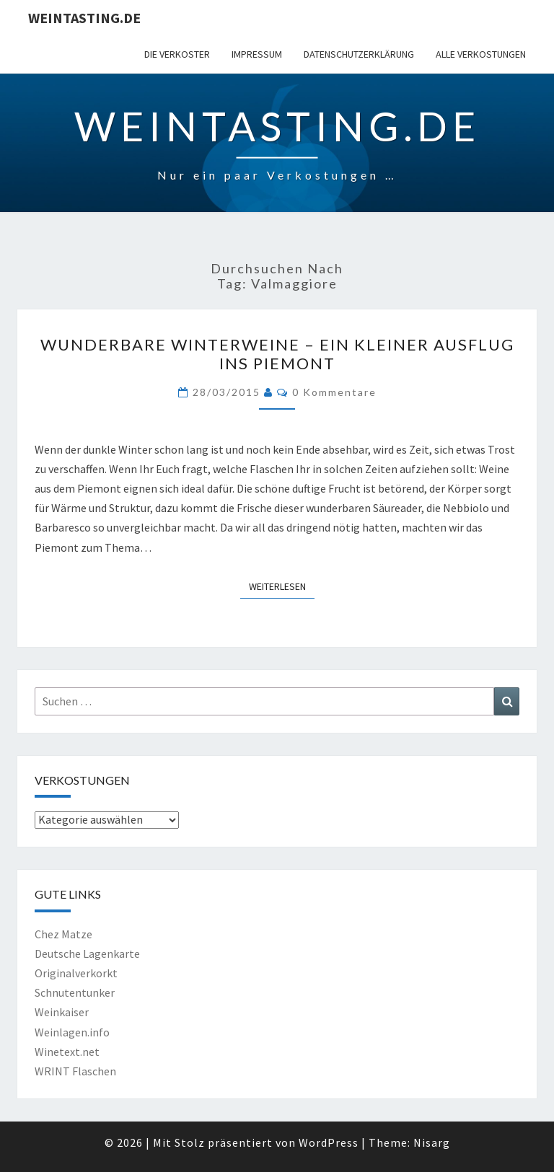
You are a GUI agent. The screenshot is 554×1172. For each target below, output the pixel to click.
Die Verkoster (177, 54)
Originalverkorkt (76, 973)
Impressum (257, 54)
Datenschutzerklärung (359, 54)
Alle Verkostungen (481, 54)
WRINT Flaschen (75, 1071)
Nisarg (431, 1142)
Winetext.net (67, 1051)
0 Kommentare (334, 392)
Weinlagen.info (72, 1032)
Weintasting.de (84, 18)
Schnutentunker (75, 992)
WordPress (329, 1142)
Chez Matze (63, 934)
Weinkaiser (62, 1012)
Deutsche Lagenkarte (87, 953)
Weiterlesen (282, 585)
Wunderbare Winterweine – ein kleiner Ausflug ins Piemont (277, 354)
